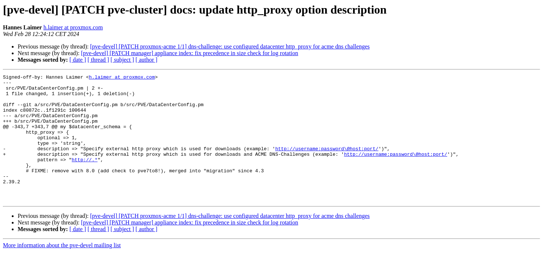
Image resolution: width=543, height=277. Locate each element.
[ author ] (147, 60)
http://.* (84, 177)
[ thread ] (98, 60)
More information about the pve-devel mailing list (62, 270)
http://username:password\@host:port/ (326, 164)
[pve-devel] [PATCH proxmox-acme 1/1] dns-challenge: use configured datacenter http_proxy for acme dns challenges (230, 46)
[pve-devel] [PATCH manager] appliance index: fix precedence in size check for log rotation (189, 53)
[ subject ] (122, 60)
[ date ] (77, 60)
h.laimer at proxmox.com (73, 27)
